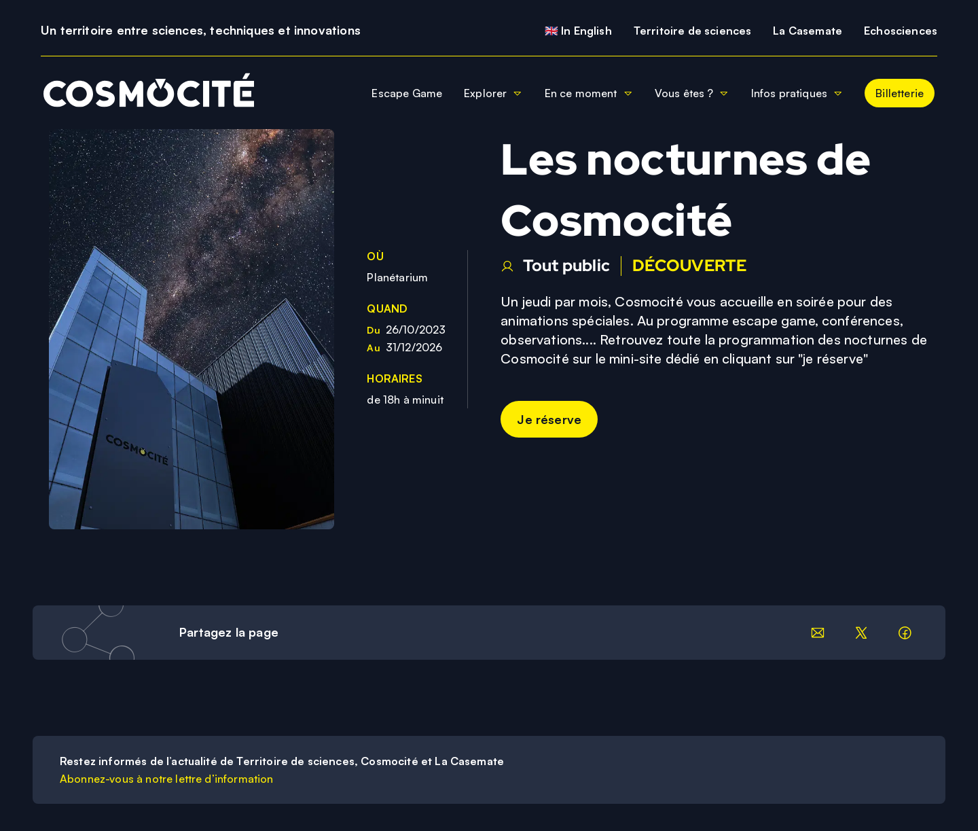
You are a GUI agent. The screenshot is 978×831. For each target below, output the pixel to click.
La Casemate (807, 30)
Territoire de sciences (693, 30)
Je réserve (549, 419)
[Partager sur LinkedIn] (861, 632)
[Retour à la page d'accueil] (143, 92)
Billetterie (899, 93)
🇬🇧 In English (578, 30)
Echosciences (900, 30)
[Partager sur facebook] (904, 632)
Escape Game (407, 93)
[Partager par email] (817, 632)
